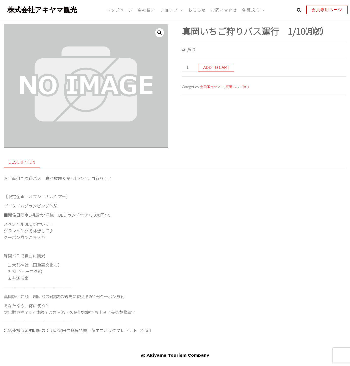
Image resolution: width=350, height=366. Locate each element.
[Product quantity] (189, 67)
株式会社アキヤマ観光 (42, 10)
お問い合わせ (224, 10)
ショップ (169, 10)
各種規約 (251, 10)
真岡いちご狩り (237, 86)
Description (22, 162)
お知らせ (197, 10)
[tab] (26, 162)
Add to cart (216, 67)
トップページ (119, 10)
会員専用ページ (327, 9)
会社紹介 (146, 10)
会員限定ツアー (212, 86)
